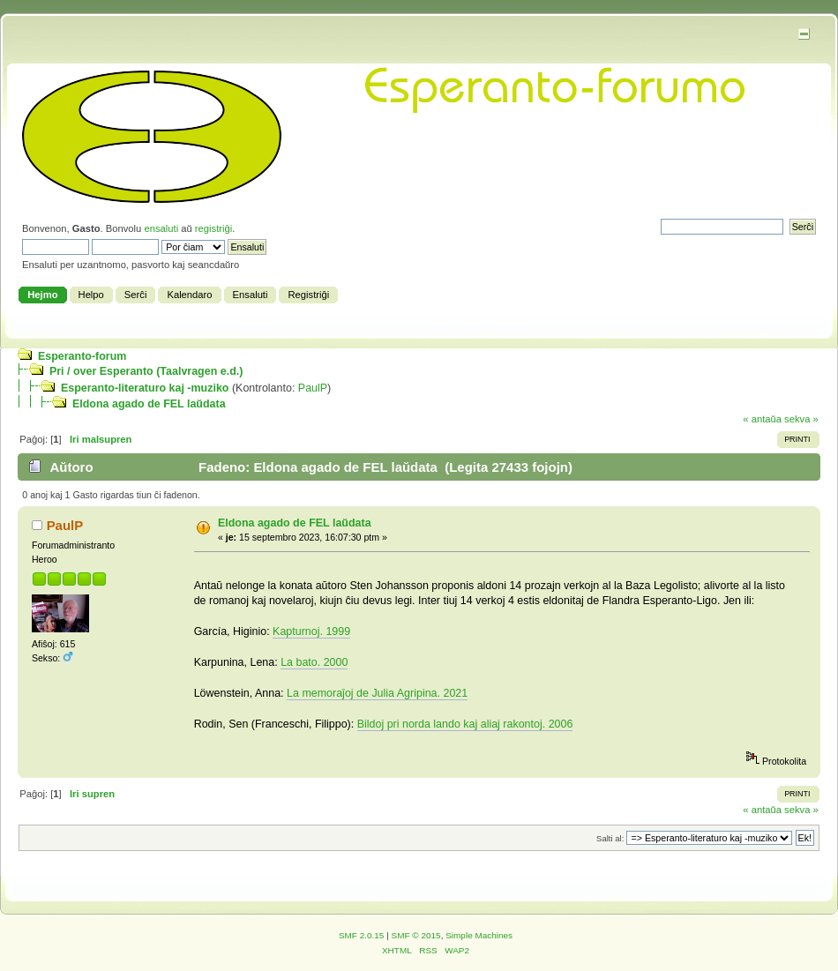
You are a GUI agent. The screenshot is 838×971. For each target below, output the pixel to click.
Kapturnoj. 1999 (311, 631)
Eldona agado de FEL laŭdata (149, 404)
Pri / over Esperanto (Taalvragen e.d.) (146, 371)
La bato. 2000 (314, 662)
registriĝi (213, 228)
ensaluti (161, 228)
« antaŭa (762, 419)
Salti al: (610, 838)
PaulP (312, 388)
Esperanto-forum (82, 356)
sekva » (801, 419)
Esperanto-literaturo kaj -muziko (145, 388)
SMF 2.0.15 (362, 935)
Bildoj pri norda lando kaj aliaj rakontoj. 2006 (465, 724)
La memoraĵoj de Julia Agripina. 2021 (377, 693)
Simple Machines (479, 935)
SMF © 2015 (416, 935)
